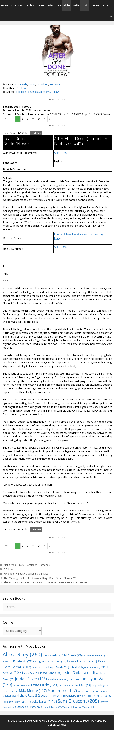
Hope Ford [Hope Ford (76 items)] (57, 667)
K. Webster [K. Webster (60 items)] (55, 679)
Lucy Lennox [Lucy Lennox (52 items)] (10, 691)
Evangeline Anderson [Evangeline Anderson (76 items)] (49, 661)
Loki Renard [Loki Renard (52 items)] (66, 685)
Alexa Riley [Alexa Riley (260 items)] (22, 654)
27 (50, 119)
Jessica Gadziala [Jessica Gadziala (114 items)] (78, 672)
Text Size (36, 133)
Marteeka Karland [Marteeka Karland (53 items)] (88, 691)
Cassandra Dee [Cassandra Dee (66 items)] (93, 655)
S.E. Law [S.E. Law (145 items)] (44, 701)
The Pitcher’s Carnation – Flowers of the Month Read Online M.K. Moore (45, 582)
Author (30, 5)
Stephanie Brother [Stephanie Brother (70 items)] (30, 706)
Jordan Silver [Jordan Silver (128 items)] (31, 678)
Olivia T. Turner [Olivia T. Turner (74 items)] (53, 695)
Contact (94, 5)
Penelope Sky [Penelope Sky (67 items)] (75, 695)
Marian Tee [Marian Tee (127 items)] (62, 690)
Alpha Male (21, 84)
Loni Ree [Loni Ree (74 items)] (83, 685)
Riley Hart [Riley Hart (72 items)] (22, 701)
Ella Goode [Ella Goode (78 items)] (22, 661)
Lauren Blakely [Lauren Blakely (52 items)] (21, 685)
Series (49, 5)
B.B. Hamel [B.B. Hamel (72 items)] (52, 655)
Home (4, 5)
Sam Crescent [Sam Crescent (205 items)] (78, 701)
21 (39, 119)
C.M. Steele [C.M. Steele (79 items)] (72, 655)
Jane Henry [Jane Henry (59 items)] (91, 667)
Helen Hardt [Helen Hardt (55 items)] (39, 667)
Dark (58, 5)
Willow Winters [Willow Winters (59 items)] (84, 707)
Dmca (105, 5)
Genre (40, 5)
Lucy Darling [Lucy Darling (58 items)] (100, 685)
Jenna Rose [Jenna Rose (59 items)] (31, 673)
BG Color (23, 133)
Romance (55, 84)
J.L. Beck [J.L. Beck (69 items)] (75, 667)
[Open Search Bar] (111, 16)
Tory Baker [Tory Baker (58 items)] (51, 707)
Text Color (10, 133)
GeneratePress (57, 724)
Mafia (76, 5)
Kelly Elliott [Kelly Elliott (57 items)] (71, 679)
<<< (6, 119)
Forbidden (42, 84)
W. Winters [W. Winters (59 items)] (66, 707)
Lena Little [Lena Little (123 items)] (44, 684)
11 (33, 119)
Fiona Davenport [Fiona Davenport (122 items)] (86, 661)
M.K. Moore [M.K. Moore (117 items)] (33, 690)
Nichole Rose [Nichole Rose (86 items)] (28, 695)
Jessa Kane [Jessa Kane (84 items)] (50, 673)
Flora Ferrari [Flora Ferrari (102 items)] (17, 667)
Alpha (67, 5)
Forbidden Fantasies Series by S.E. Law (37, 91)
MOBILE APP (17, 5)
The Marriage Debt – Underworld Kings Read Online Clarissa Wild (41, 578)
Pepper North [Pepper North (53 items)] (94, 695)
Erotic (84, 5)
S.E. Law (21, 88)
